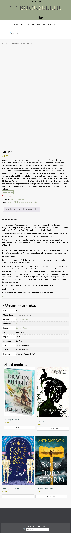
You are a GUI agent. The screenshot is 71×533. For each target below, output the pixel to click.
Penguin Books (21, 324)
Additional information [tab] (28, 209)
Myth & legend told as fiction (26, 202)
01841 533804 (35, 1)
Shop (10, 43)
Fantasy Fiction (19, 43)
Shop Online (25, 24)
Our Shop (14, 24)
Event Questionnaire (50, 24)
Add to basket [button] (19, 427)
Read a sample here (10, 296)
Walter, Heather (22, 319)
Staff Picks (30, 526)
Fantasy (10, 202)
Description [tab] (10, 209)
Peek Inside (8, 192)
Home (4, 43)
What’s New (36, 24)
